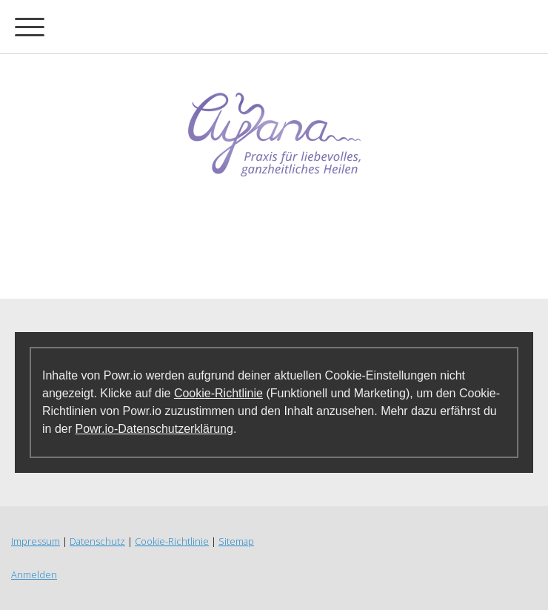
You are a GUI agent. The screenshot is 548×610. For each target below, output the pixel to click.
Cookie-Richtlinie (218, 393)
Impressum (35, 541)
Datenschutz (97, 541)
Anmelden (34, 574)
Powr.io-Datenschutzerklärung (154, 428)
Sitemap (236, 541)
